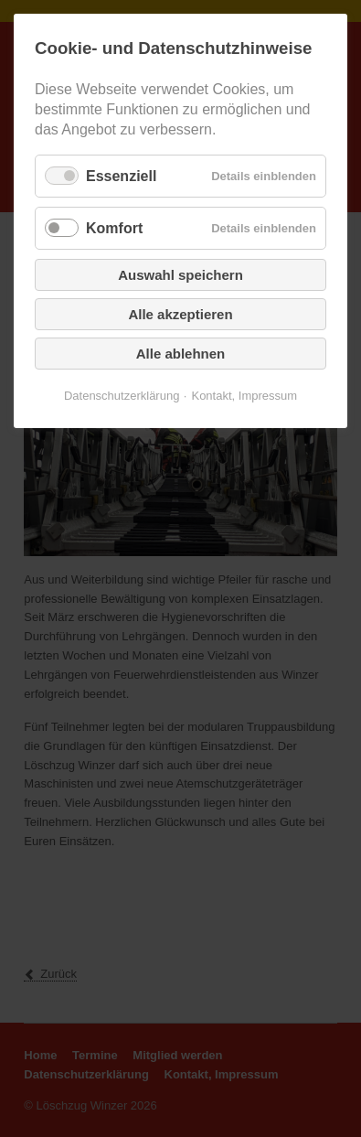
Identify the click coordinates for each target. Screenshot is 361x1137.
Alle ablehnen (181, 353)
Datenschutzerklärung (121, 395)
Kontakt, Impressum (244, 395)
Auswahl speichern (180, 275)
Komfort (114, 228)
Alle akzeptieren (180, 314)
